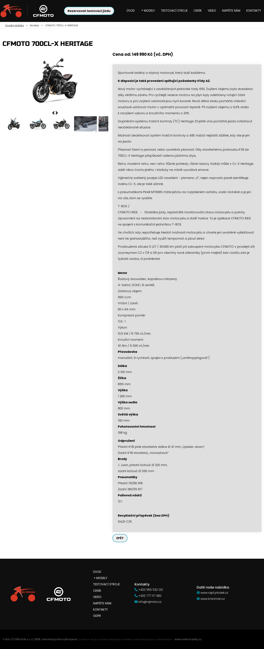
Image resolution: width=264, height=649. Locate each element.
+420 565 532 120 (150, 590)
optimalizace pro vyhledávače (153, 639)
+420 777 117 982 (149, 596)
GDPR (97, 616)
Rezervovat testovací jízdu (89, 11)
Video (212, 11)
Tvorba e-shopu (88, 639)
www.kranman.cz (213, 599)
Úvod (131, 11)
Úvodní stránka (14, 25)
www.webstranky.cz (188, 639)
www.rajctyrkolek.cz (214, 593)
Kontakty (253, 11)
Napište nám (231, 11)
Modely (149, 11)
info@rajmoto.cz (149, 602)
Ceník (198, 11)
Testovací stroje (174, 11)
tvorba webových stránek (115, 639)
